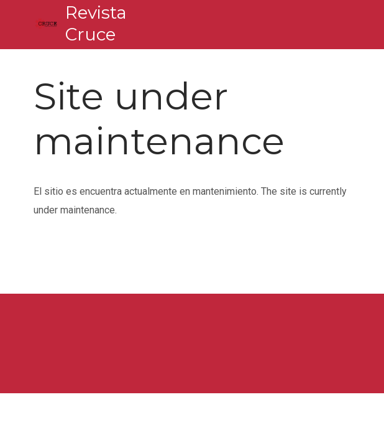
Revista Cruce (96, 23)
